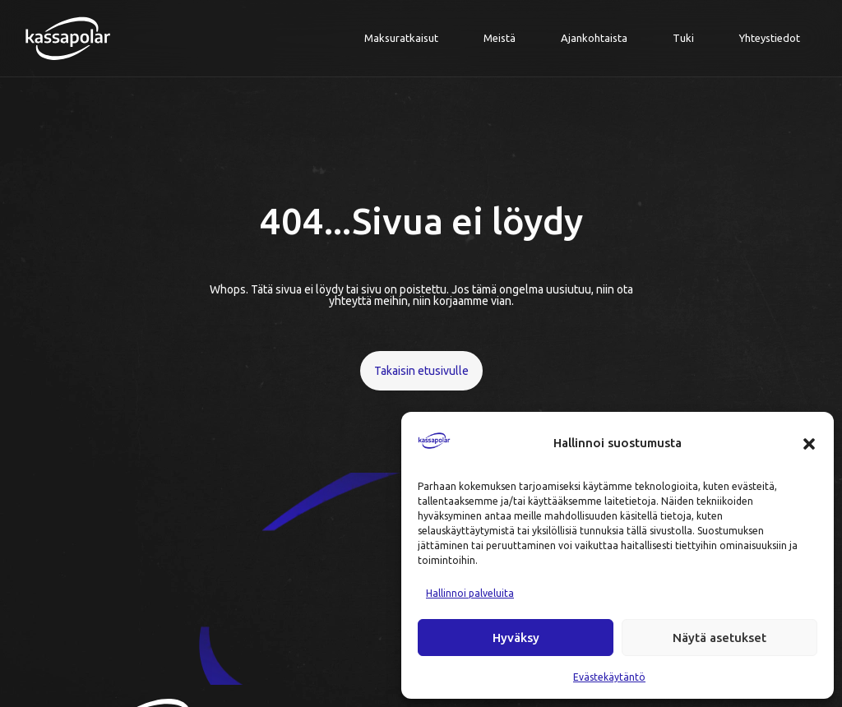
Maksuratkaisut (401, 38)
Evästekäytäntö (609, 677)
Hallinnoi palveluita (470, 593)
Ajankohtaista (594, 38)
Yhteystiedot (769, 38)
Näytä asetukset (719, 638)
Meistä (499, 38)
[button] (809, 444)
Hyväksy (516, 638)
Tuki (683, 38)
